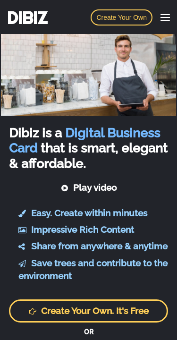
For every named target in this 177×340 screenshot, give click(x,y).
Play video (89, 187)
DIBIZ (27, 18)
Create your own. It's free (88, 311)
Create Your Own (121, 17)
